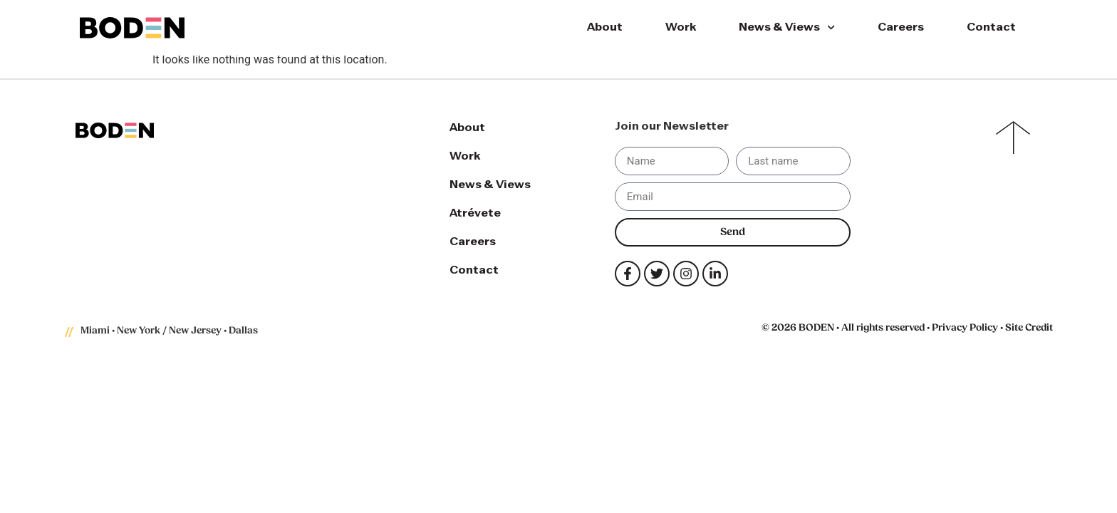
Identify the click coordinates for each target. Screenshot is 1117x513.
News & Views (787, 27)
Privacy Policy (965, 328)
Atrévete (475, 213)
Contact (991, 27)
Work (680, 27)
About (605, 27)
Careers (901, 27)
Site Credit (1029, 328)
